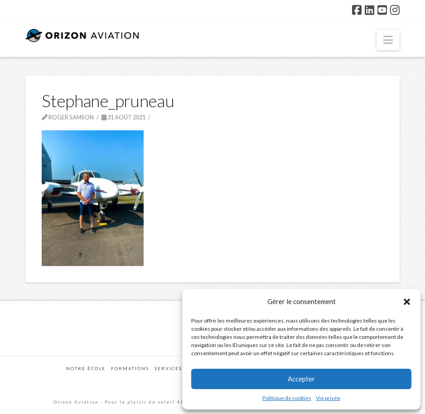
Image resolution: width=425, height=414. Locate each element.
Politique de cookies (286, 398)
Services (168, 368)
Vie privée (328, 398)
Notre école (86, 368)
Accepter (301, 379)
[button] (406, 301)
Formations (130, 368)
